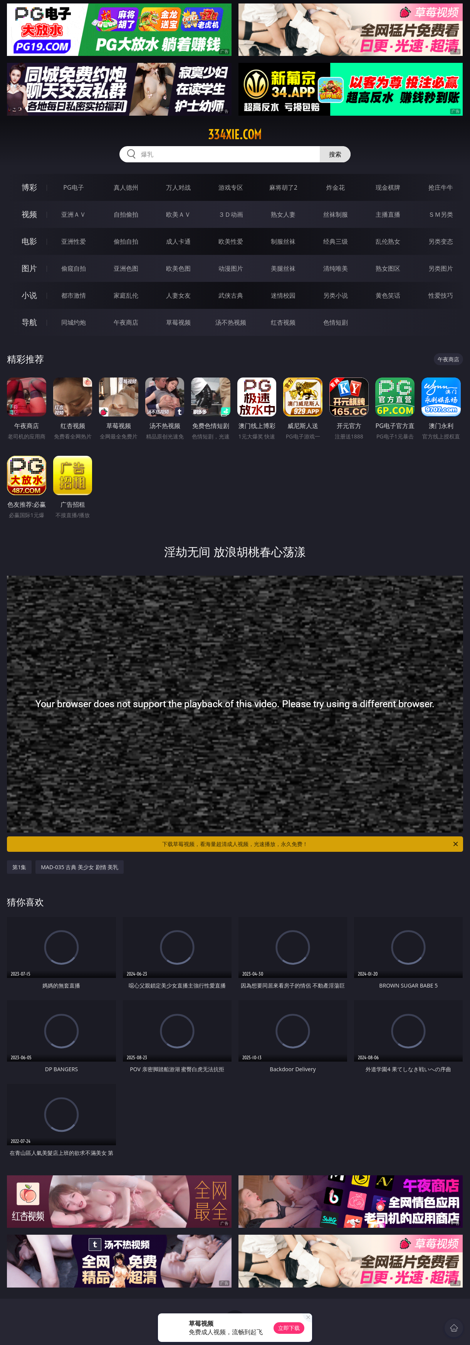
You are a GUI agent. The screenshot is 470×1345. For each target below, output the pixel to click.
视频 (29, 214)
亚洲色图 (126, 268)
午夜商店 (126, 322)
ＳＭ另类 (440, 214)
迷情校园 (283, 295)
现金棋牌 (388, 187)
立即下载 (289, 1328)
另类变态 (440, 241)
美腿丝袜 (283, 268)
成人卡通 (178, 241)
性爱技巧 (440, 295)
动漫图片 (230, 268)
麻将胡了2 (283, 187)
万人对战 (178, 187)
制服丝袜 (283, 241)
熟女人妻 (283, 214)
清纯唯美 (335, 268)
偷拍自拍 (126, 241)
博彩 (29, 187)
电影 (29, 241)
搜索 (335, 154)
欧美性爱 (230, 241)
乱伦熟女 (388, 241)
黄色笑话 (388, 295)
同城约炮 (73, 322)
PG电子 (73, 187)
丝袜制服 (335, 214)
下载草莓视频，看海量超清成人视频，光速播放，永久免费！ (310, 844)
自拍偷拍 (126, 214)
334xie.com (235, 134)
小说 (29, 295)
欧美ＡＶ (178, 214)
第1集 (19, 867)
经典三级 (335, 241)
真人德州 (126, 187)
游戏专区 (230, 187)
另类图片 (440, 268)
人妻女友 (178, 295)
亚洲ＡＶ (73, 214)
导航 (29, 322)
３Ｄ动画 (230, 214)
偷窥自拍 (73, 268)
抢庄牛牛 (440, 187)
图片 (29, 268)
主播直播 (388, 214)
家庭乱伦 (126, 295)
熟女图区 (388, 268)
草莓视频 (178, 322)
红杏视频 (283, 322)
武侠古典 (230, 295)
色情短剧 (335, 322)
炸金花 (335, 187)
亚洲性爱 (73, 241)
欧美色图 (178, 268)
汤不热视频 (230, 322)
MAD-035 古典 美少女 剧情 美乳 (79, 867)
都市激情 (73, 295)
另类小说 (335, 295)
